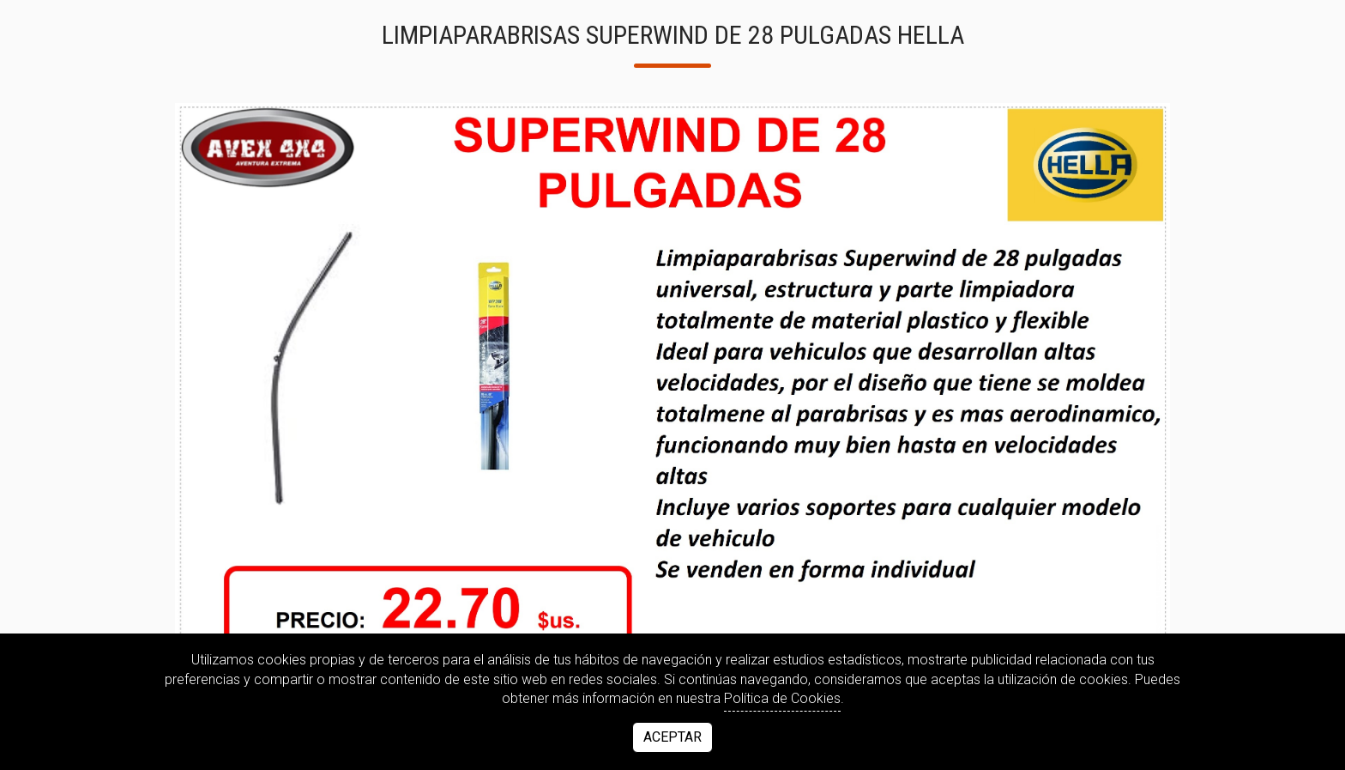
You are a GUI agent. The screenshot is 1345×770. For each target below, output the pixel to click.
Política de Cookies (782, 698)
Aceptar (672, 737)
